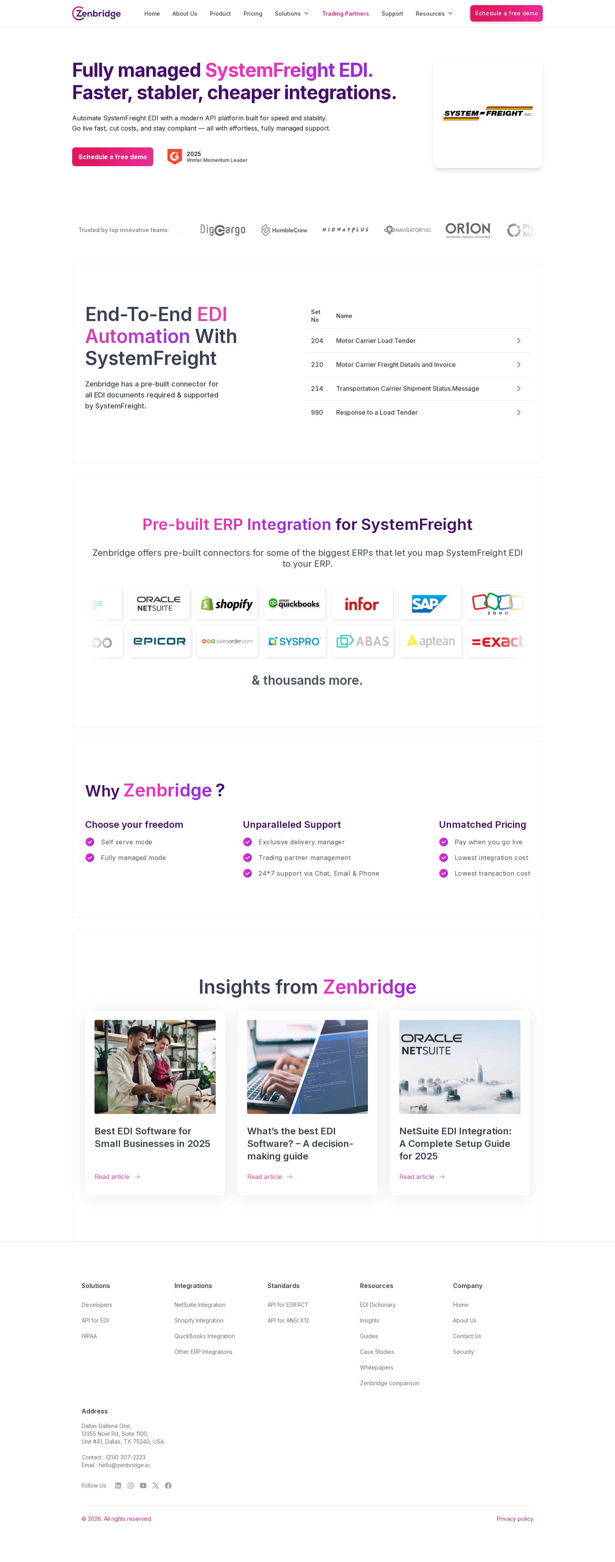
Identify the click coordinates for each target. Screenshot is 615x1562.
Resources (434, 13)
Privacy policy (515, 1518)
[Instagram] (131, 1485)
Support (392, 13)
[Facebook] (168, 1485)
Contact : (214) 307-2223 (114, 1457)
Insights (369, 1320)
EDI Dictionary (378, 1304)
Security (463, 1351)
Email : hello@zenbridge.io (116, 1465)
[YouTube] (143, 1485)
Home (152, 13)
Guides (369, 1336)
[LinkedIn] (118, 1485)
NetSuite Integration (200, 1304)
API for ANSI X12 (288, 1320)
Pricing (253, 13)
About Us (185, 13)
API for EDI (95, 1320)
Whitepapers (376, 1367)
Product (220, 13)
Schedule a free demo (506, 13)
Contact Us (467, 1336)
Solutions (292, 13)
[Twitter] (156, 1485)
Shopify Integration (199, 1320)
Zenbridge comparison (389, 1383)
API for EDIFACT (288, 1304)
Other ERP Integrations (204, 1351)
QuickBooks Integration (205, 1336)
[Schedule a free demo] (506, 13)
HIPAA (89, 1336)
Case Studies (377, 1351)
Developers (97, 1304)
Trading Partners (345, 13)
